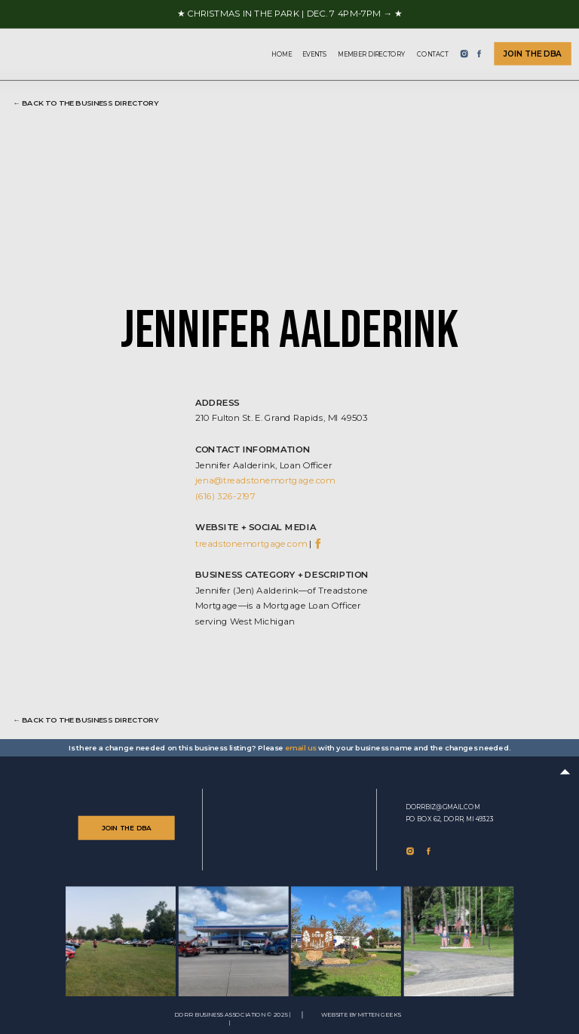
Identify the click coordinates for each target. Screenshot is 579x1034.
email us (301, 748)
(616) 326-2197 (225, 496)
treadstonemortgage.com (251, 543)
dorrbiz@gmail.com (443, 807)
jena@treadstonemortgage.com (265, 480)
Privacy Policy (256, 1023)
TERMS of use (206, 1023)
